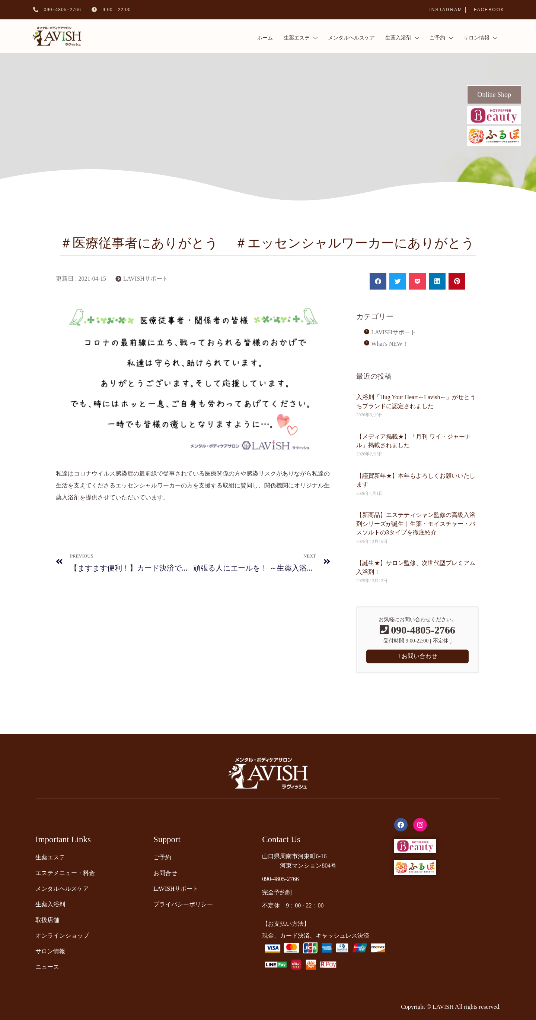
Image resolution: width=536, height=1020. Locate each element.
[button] (378, 281)
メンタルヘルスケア (340, 36)
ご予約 (436, 36)
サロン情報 (477, 36)
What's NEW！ (389, 344)
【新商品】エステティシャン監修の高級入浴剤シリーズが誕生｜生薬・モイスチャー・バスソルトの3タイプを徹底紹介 (415, 524)
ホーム (248, 36)
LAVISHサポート (145, 278)
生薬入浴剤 (394, 36)
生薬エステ (286, 36)
